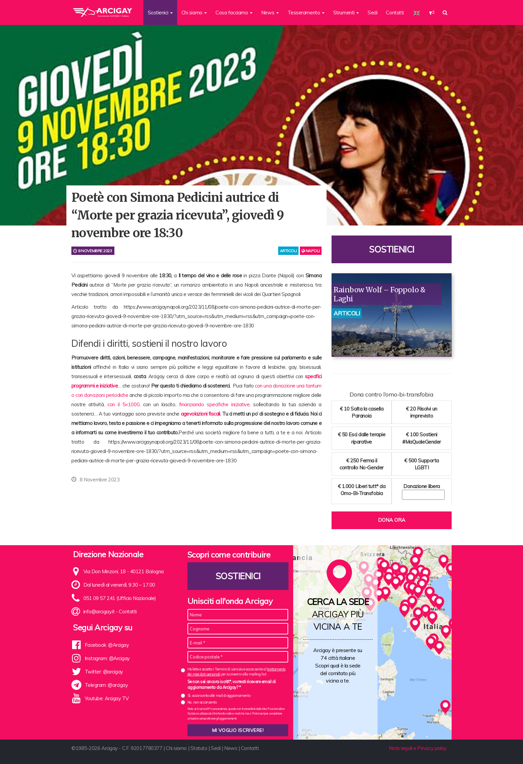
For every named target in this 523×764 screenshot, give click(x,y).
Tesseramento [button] (306, 12)
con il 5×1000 (123, 404)
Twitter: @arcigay (104, 671)
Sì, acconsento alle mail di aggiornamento (218, 695)
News (230, 748)
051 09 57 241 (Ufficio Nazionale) (119, 598)
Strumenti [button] (346, 12)
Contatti (395, 12)
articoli (288, 250)
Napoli (311, 250)
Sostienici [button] (160, 12)
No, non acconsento (202, 702)
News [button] (270, 12)
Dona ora (391, 520)
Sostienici (391, 249)
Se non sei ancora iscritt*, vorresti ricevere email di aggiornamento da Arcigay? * (231, 684)
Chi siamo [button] (194, 12)
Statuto (198, 748)
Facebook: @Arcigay (107, 645)
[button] (432, 12)
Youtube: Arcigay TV (107, 698)
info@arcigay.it (99, 611)
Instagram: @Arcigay (107, 658)
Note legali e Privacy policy (418, 748)
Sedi (372, 12)
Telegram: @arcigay (106, 685)
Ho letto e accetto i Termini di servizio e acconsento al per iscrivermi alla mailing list (236, 671)
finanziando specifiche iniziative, (214, 404)
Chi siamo (176, 748)
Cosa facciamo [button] (233, 12)
